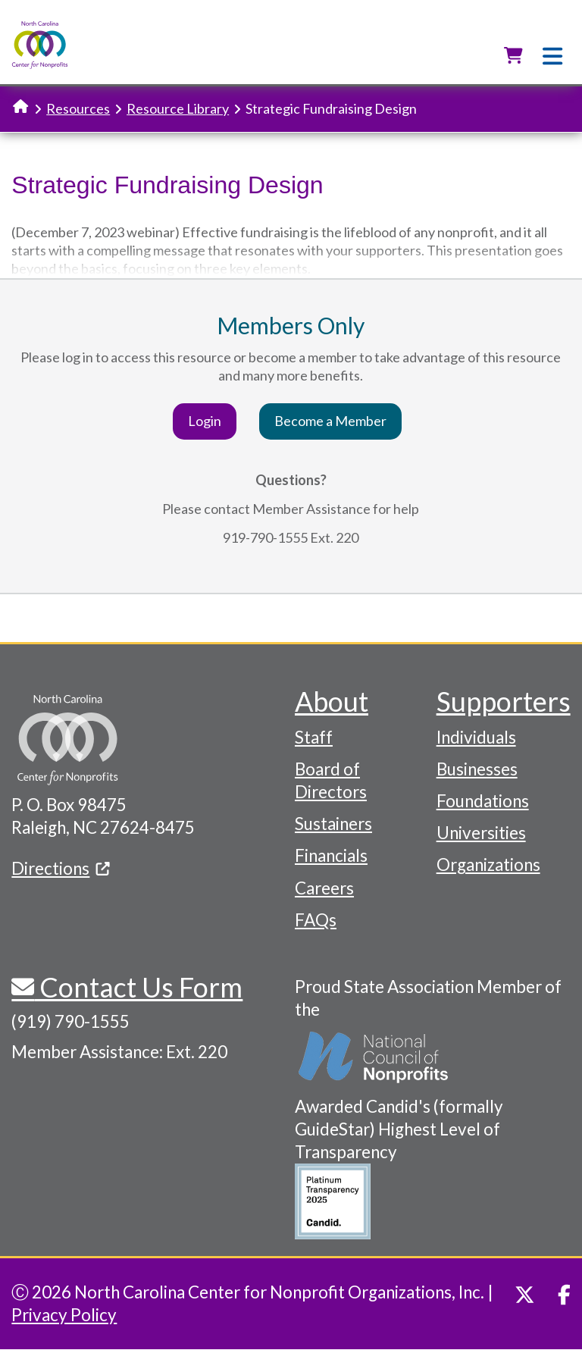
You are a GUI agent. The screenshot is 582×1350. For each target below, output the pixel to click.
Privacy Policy (64, 1315)
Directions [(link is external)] (60, 868)
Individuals (476, 737)
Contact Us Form (138, 987)
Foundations (482, 801)
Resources (78, 108)
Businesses (477, 769)
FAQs (315, 920)
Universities (481, 832)
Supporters (503, 701)
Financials (331, 855)
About (331, 701)
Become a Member (330, 420)
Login (204, 420)
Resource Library (178, 108)
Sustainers (333, 823)
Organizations (488, 864)
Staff (314, 737)
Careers (324, 888)
